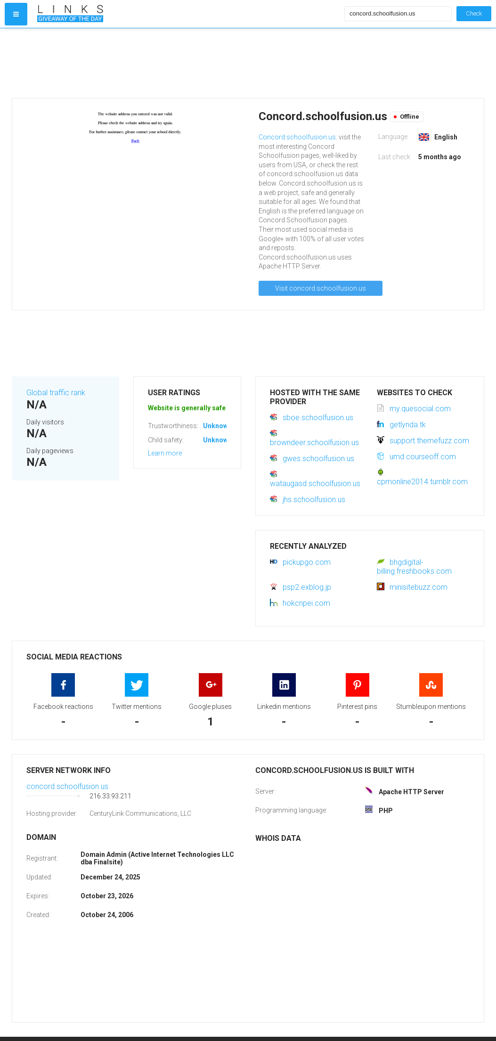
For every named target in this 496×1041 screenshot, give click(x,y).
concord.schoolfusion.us (67, 786)
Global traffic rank (55, 392)
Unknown (217, 426)
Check (474, 13)
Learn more (165, 453)
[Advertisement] (189, 63)
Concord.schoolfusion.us (297, 137)
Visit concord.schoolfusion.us (320, 288)
